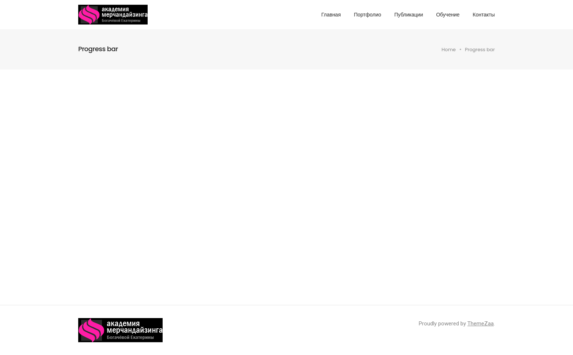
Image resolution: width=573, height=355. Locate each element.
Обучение (447, 14)
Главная (331, 14)
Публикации (408, 14)
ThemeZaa (480, 323)
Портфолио (367, 14)
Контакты (484, 14)
